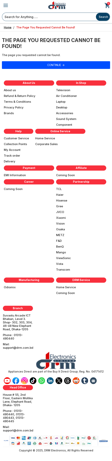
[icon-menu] (7, 380)
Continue (54, 65)
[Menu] (10, 91)
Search (103, 16)
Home (7, 27)
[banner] (56, 360)
